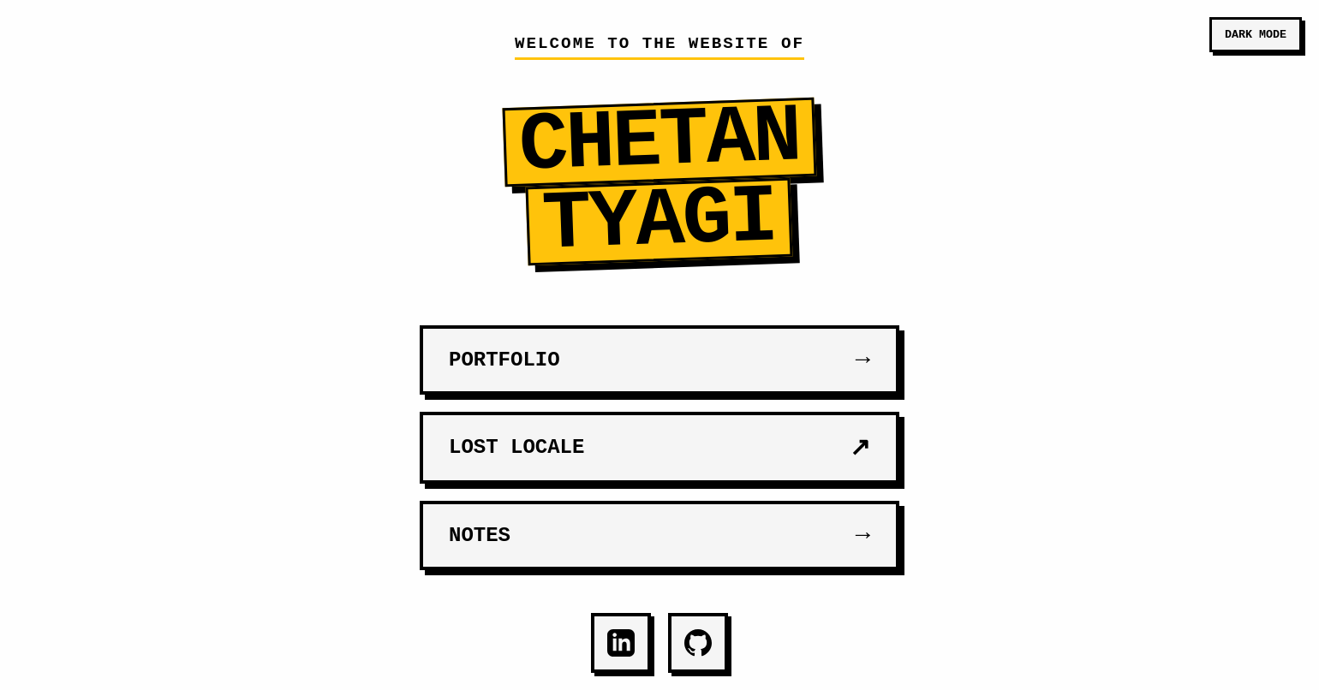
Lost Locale (659, 447)
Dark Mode (1255, 34)
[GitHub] (698, 643)
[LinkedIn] (621, 643)
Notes (659, 535)
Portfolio (659, 360)
